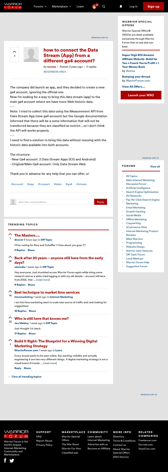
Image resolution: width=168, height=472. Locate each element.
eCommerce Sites (136, 227)
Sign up (153, 6)
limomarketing (23, 297)
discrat (18, 240)
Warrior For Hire (71, 448)
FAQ (38, 436)
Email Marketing (135, 207)
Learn (81, 6)
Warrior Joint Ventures (139, 250)
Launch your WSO (141, 95)
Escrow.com (146, 444)
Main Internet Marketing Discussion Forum (140, 182)
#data (57, 184)
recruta (51, 67)
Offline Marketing (136, 219)
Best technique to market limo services (47, 292)
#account (17, 184)
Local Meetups (134, 258)
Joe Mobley (21, 323)
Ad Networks (134, 195)
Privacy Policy (44, 445)
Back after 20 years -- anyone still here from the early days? (58, 260)
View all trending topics (24, 377)
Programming (134, 242)
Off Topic (46, 240)
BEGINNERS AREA (55, 71)
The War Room (70, 444)
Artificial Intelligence (138, 188)
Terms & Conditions (124, 440)
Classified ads (70, 452)
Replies (19, 250)
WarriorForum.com (26, 350)
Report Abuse (44, 440)
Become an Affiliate (99, 448)
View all (155, 166)
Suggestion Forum (136, 266)
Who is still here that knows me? (41, 318)
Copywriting (133, 223)
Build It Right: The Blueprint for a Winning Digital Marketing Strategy (55, 343)
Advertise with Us (99, 37)
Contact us (119, 445)
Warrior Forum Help (137, 262)
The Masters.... (27, 235)
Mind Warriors (134, 239)
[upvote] (14, 54)
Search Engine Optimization (142, 192)
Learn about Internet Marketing (99, 438)
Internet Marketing (61, 297)
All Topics (131, 176)
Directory (118, 436)
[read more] (43, 279)
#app (30, 184)
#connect (44, 184)
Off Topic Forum (135, 254)
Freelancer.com (148, 440)
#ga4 (69, 184)
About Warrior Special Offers (121, 450)
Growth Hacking (135, 211)
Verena (130, 71)
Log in (134, 6)
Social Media (133, 215)
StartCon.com (147, 448)
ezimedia (19, 267)
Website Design (135, 246)
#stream (81, 184)
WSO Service (121, 457)
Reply (100, 202)
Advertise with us (98, 444)
